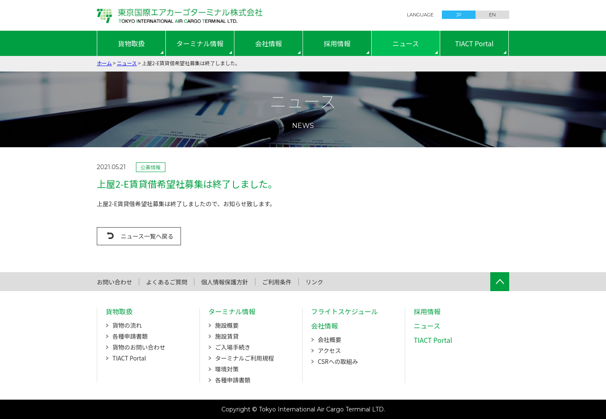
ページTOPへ (499, 281)
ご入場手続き (232, 347)
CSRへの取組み (338, 361)
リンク (314, 282)
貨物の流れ (127, 325)
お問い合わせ (114, 282)
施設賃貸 (227, 336)
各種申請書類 (130, 336)
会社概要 (329, 339)
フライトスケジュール (344, 311)
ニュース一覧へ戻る (147, 236)
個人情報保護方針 (224, 282)
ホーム (104, 62)
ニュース (405, 43)
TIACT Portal (474, 43)
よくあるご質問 (166, 282)
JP (459, 15)
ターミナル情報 (199, 43)
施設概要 (227, 325)
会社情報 (268, 43)
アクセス (329, 350)
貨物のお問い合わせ (138, 347)
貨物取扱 (131, 43)
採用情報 (337, 43)
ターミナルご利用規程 (244, 358)
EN (492, 15)
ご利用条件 (277, 282)
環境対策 (227, 369)
